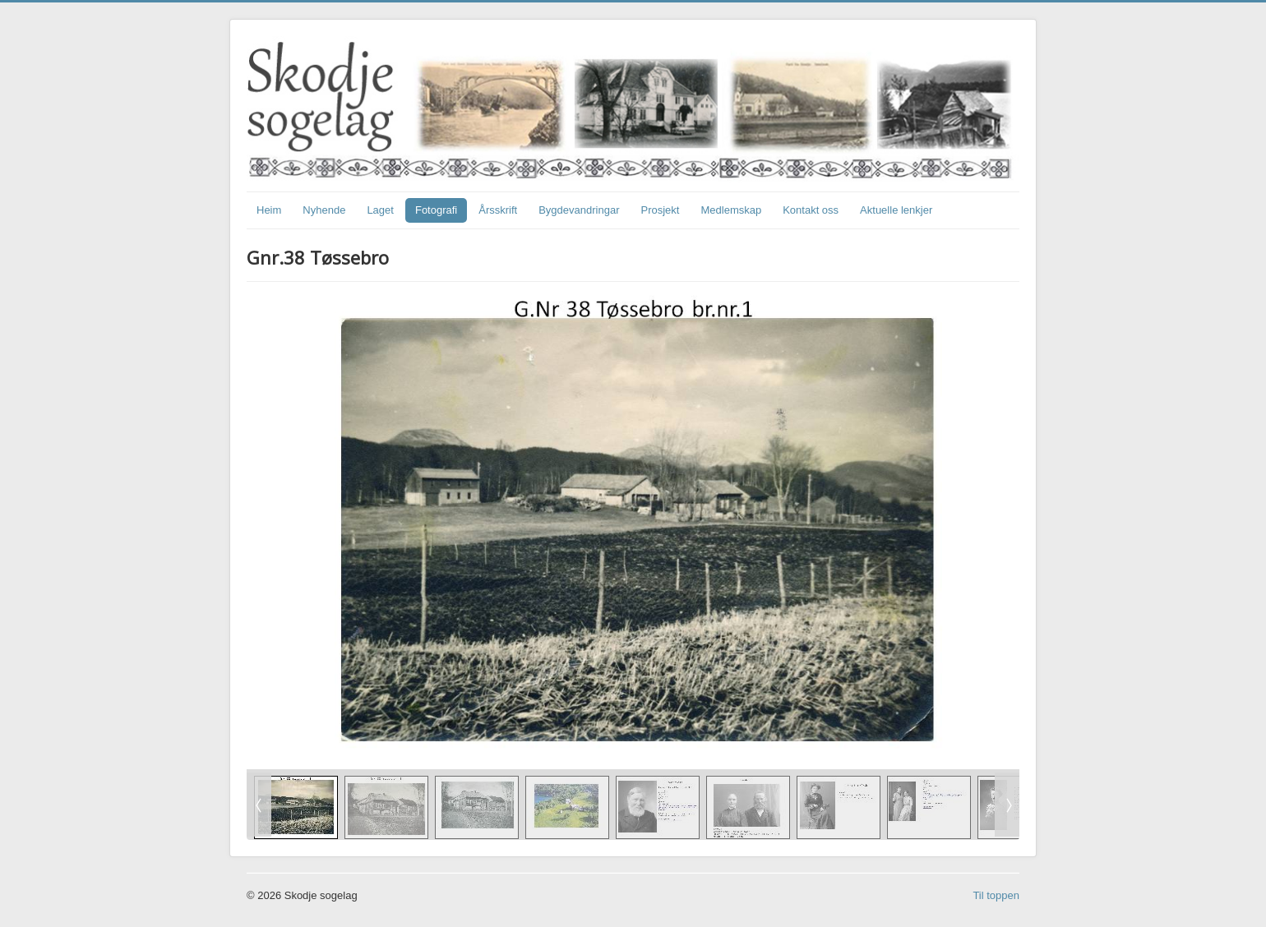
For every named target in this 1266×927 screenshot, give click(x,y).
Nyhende (324, 210)
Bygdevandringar (578, 210)
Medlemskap (730, 210)
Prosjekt (660, 210)
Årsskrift (497, 210)
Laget (380, 210)
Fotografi (436, 210)
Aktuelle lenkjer (896, 210)
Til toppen (996, 895)
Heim (268, 210)
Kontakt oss (811, 210)
